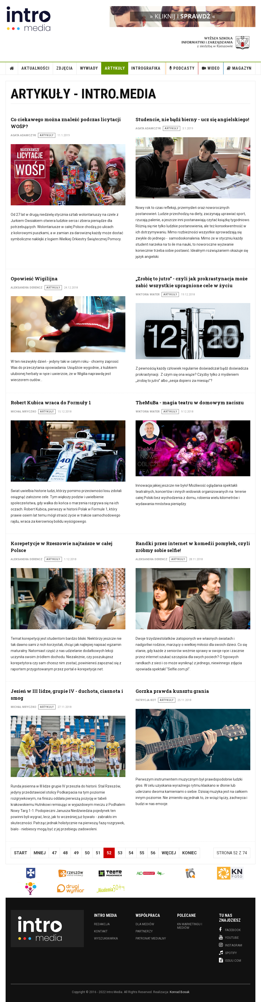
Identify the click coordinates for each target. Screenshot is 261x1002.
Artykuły (115, 68)
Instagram (230, 945)
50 (87, 852)
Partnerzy (144, 931)
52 (109, 852)
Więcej (169, 852)
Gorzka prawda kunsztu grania (172, 691)
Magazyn (239, 68)
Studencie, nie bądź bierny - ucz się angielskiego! (192, 119)
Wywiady (89, 68)
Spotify (228, 952)
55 (142, 852)
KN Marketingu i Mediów (189, 926)
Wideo (211, 68)
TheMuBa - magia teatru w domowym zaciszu (190, 402)
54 (131, 852)
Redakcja (102, 924)
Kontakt (101, 931)
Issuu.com (230, 960)
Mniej (40, 852)
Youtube (229, 937)
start (20, 852)
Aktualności (35, 68)
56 (153, 852)
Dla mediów (145, 924)
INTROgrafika (146, 68)
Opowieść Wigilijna (34, 278)
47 (54, 852)
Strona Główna (12, 68)
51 (98, 852)
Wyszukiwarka (106, 938)
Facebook (230, 929)
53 (120, 852)
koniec (189, 852)
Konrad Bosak (179, 992)
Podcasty (181, 68)
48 (65, 852)
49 (76, 852)
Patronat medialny (151, 938)
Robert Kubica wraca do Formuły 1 (51, 402)
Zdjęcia (64, 68)
